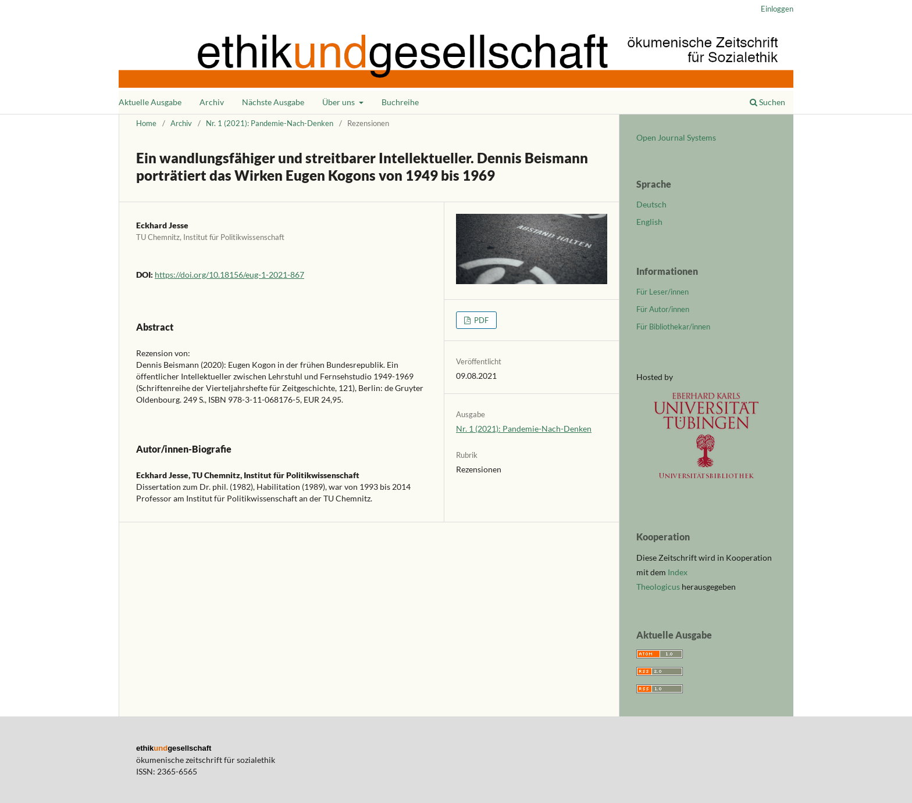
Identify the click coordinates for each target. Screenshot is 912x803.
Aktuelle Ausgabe (150, 102)
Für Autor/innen (662, 309)
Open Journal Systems (676, 137)
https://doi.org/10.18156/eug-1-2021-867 (229, 274)
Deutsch (651, 204)
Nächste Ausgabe (273, 102)
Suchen (767, 102)
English (649, 222)
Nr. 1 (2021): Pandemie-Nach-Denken (269, 123)
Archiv (212, 102)
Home (146, 123)
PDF (480, 320)
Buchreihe (400, 102)
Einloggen (777, 8)
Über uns (339, 102)
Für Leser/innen (662, 291)
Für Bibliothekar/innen (673, 326)
